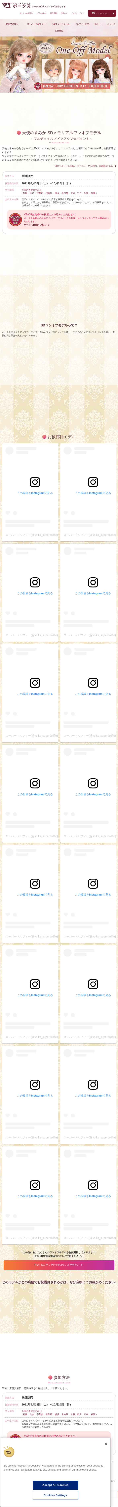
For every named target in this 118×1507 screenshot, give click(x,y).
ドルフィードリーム (60, 24)
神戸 (79, 193)
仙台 (32, 193)
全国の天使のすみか (32, 190)
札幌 (25, 193)
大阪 (73, 193)
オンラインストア (102, 13)
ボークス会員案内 (26, 13)
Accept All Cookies (55, 1484)
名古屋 (65, 193)
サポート (98, 24)
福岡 (93, 193)
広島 (86, 193)
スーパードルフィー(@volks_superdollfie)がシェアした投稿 (42, 535)
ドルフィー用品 (82, 24)
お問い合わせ (41, 13)
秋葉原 (49, 193)
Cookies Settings (55, 1495)
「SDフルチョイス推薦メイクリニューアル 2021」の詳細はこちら (83, 166)
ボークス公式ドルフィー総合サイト (49, 6)
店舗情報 (59, 31)
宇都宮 (40, 193)
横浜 (57, 193)
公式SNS (64, 13)
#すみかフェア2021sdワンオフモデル (58, 1265)
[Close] (106, 1443)
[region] (55, 1472)
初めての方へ (12, 24)
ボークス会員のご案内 (35, 225)
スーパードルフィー (36, 24)
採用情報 (53, 13)
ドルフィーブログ (77, 13)
